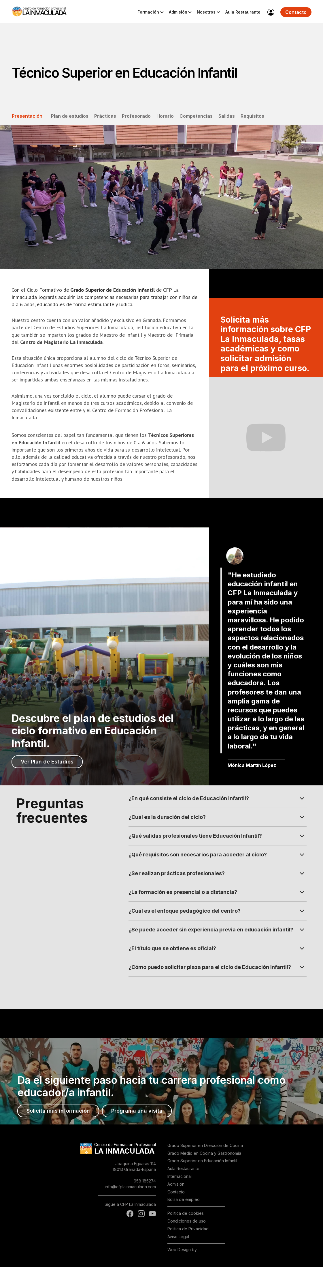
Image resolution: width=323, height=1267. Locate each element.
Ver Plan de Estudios (47, 762)
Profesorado (136, 116)
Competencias (196, 116)
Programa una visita (137, 1111)
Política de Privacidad (188, 1228)
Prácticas (105, 116)
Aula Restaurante (242, 12)
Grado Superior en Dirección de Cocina (205, 1145)
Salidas (226, 116)
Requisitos (252, 116)
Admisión (175, 1184)
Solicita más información (58, 1111)
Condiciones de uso (186, 1221)
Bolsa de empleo (183, 1199)
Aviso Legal (178, 1236)
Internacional (179, 1176)
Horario (165, 116)
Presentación (27, 116)
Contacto (296, 12)
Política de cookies (185, 1213)
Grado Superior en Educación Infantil (202, 1160)
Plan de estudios (69, 116)
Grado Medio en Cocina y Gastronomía (204, 1153)
